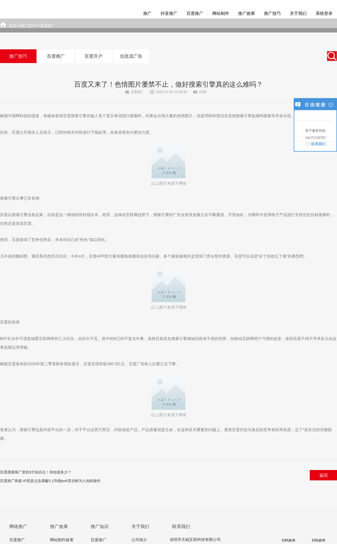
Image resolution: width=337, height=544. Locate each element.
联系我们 (318, 144)
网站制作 (220, 13)
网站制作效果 (62, 540)
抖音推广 (169, 13)
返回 (323, 475)
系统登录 (324, 13)
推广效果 (246, 13)
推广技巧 (272, 13)
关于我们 (298, 13)
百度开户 (94, 56)
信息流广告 (131, 56)
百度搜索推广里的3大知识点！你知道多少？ (35, 472)
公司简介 (139, 540)
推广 (147, 13)
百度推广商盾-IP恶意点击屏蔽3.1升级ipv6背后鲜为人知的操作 (50, 481)
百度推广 (194, 13)
